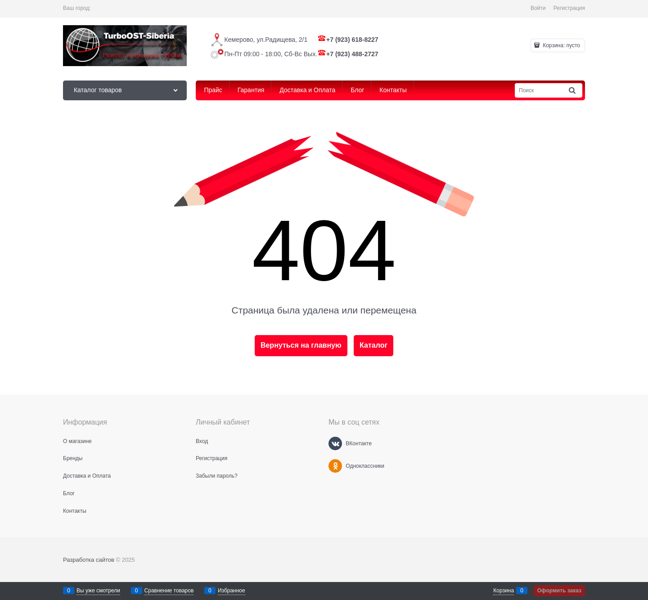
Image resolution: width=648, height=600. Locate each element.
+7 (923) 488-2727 (352, 54)
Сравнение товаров (169, 590)
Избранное (231, 590)
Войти (538, 8)
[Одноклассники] (335, 466)
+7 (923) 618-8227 (352, 39)
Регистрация (569, 8)
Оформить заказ (559, 590)
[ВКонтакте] (335, 443)
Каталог (373, 345)
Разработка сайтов (88, 559)
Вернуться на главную (301, 345)
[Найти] (573, 91)
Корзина (503, 590)
